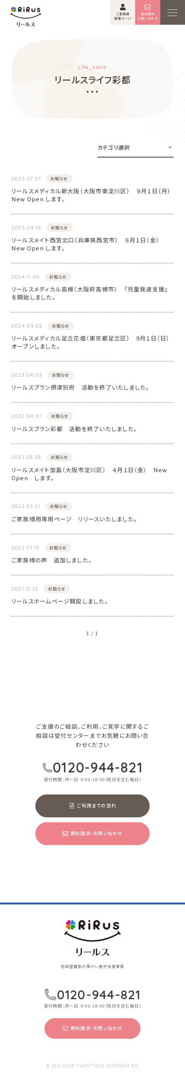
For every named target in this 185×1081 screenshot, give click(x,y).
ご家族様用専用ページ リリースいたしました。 (74, 519)
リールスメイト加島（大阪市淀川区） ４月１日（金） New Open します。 (89, 474)
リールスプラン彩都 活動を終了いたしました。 (74, 429)
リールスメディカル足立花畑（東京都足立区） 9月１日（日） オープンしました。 (92, 342)
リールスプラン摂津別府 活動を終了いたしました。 (80, 387)
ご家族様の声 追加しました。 (51, 560)
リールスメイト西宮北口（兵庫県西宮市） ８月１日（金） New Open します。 (88, 244)
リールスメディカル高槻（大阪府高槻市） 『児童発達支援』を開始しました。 (89, 293)
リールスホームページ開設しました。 (59, 601)
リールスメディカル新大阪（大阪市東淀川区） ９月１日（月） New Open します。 (92, 195)
